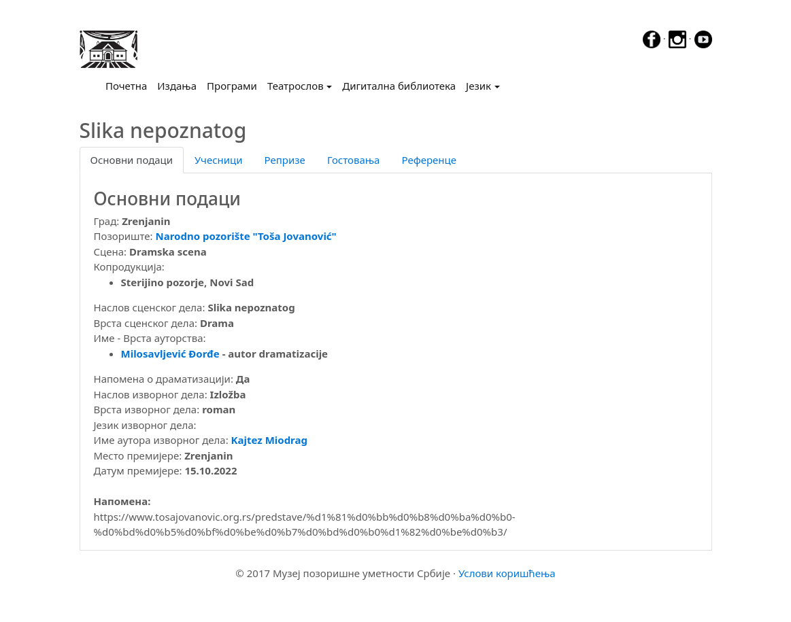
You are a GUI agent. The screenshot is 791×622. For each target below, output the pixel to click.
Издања (177, 85)
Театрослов (295, 85)
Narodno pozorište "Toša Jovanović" (246, 236)
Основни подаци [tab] (131, 160)
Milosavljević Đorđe (170, 353)
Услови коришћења (507, 573)
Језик (478, 85)
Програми (232, 85)
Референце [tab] (428, 160)
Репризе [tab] (285, 160)
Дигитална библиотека (399, 85)
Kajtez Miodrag (269, 440)
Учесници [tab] (218, 160)
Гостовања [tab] (353, 160)
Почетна (128, 84)
